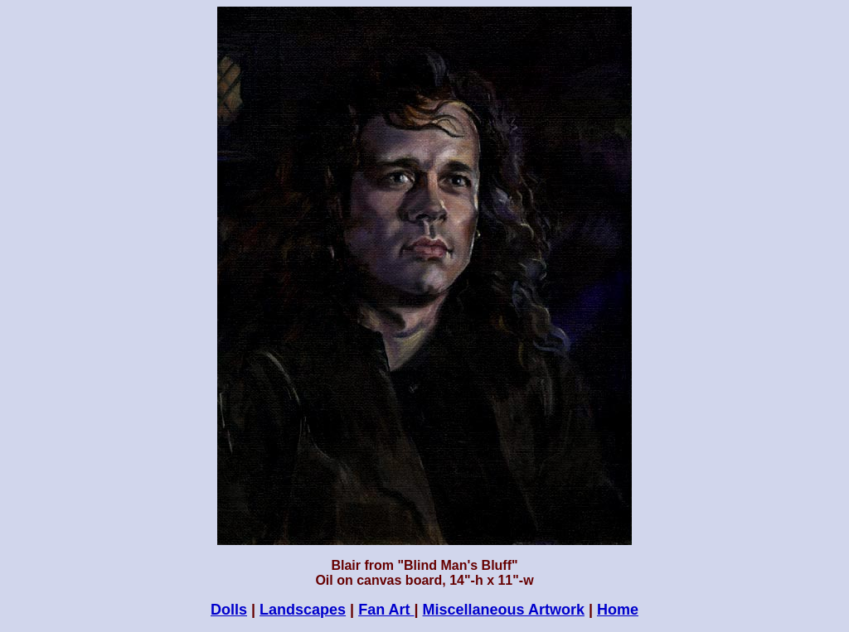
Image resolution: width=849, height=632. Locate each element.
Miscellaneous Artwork (504, 609)
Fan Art (386, 609)
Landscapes (303, 609)
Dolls (229, 609)
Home (617, 609)
